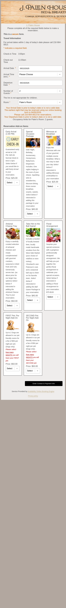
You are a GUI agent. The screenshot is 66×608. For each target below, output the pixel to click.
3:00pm (21, 54)
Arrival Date (10, 68)
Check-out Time (8, 61)
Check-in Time (10, 54)
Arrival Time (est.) (9, 75)
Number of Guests (8, 92)
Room (7, 102)
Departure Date (8, 84)
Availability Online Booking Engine (41, 391)
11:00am (22, 60)
